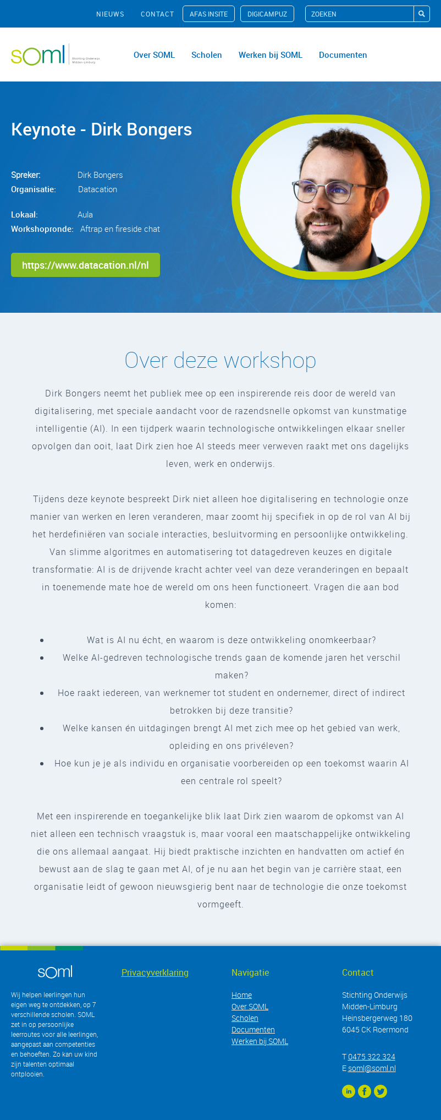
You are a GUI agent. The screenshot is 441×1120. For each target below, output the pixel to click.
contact (157, 13)
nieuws (110, 13)
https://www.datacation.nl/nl (85, 264)
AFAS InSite (209, 13)
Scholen (206, 54)
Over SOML (154, 54)
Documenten (343, 54)
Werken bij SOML (270, 54)
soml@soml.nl (372, 1068)
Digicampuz (267, 13)
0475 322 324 (371, 1056)
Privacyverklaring (155, 972)
